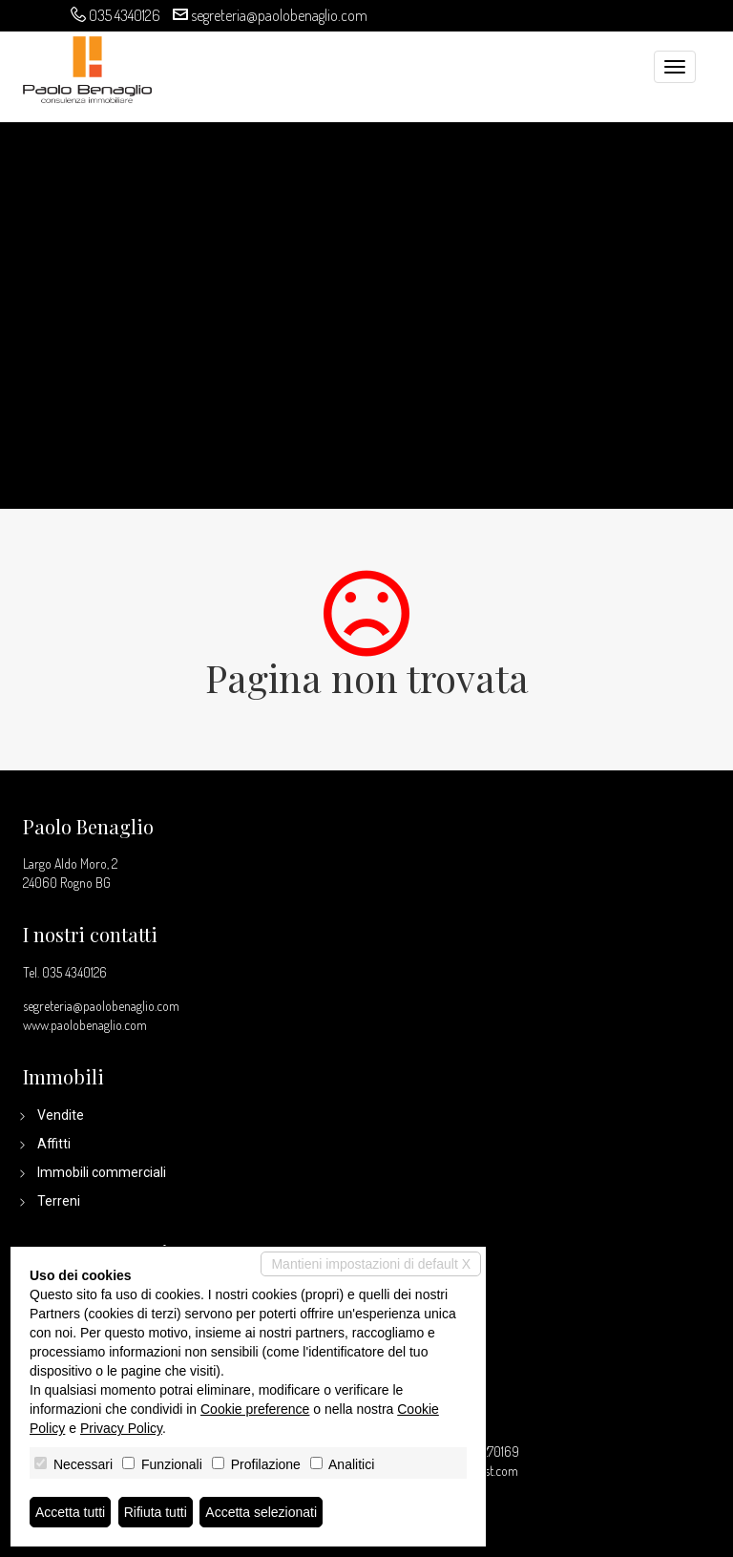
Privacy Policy (121, 1428)
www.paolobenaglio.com (85, 1025)
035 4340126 (124, 15)
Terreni (58, 1201)
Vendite (60, 1115)
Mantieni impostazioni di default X (371, 1264)
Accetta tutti (70, 1512)
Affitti (54, 1143)
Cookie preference (254, 1409)
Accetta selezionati (261, 1512)
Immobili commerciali (101, 1172)
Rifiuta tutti (155, 1512)
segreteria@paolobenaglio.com (279, 15)
